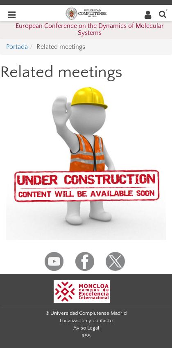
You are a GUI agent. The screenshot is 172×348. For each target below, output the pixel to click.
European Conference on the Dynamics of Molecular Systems (90, 29)
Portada (17, 46)
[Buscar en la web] (162, 13)
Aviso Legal (86, 328)
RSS (86, 336)
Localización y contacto (86, 320)
